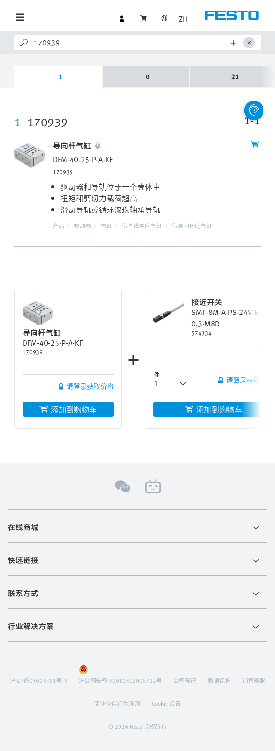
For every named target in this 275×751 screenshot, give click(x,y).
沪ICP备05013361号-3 (38, 680)
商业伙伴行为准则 (117, 703)
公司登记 (184, 680)
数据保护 (219, 680)
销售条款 (253, 680)
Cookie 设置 (166, 703)
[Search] (130, 42)
